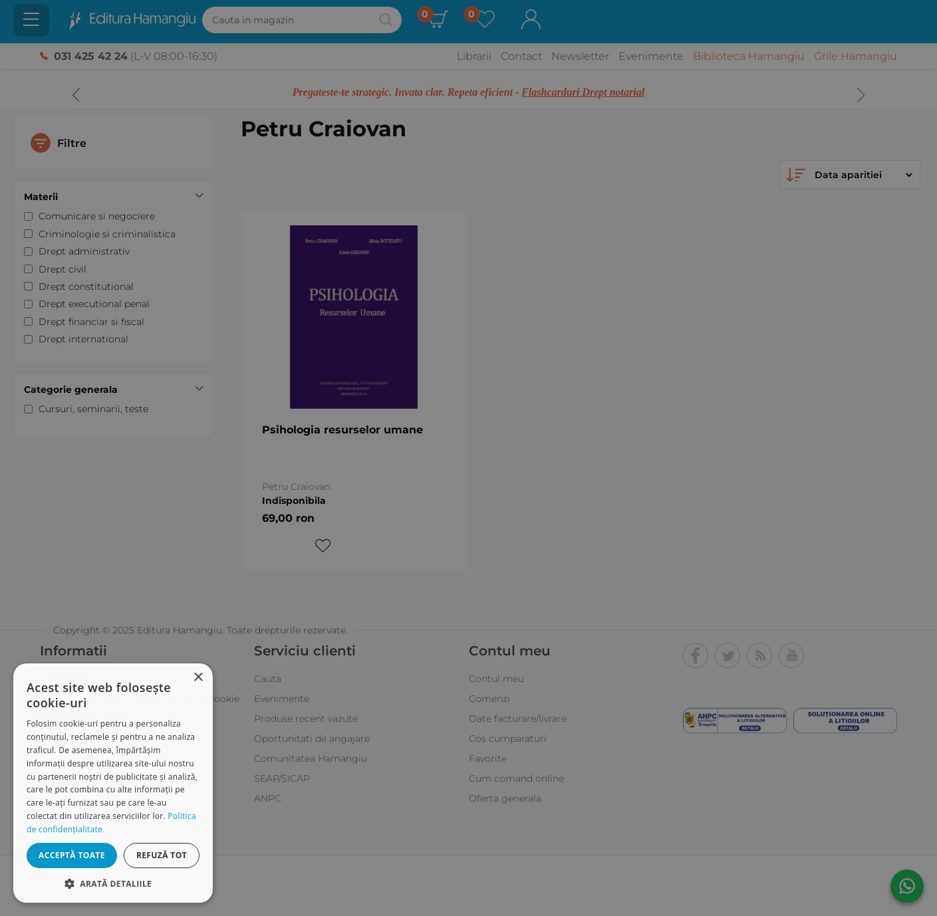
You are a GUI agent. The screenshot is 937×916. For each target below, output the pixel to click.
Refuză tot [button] (161, 855)
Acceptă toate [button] (72, 855)
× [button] (198, 678)
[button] (113, 883)
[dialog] (113, 783)
